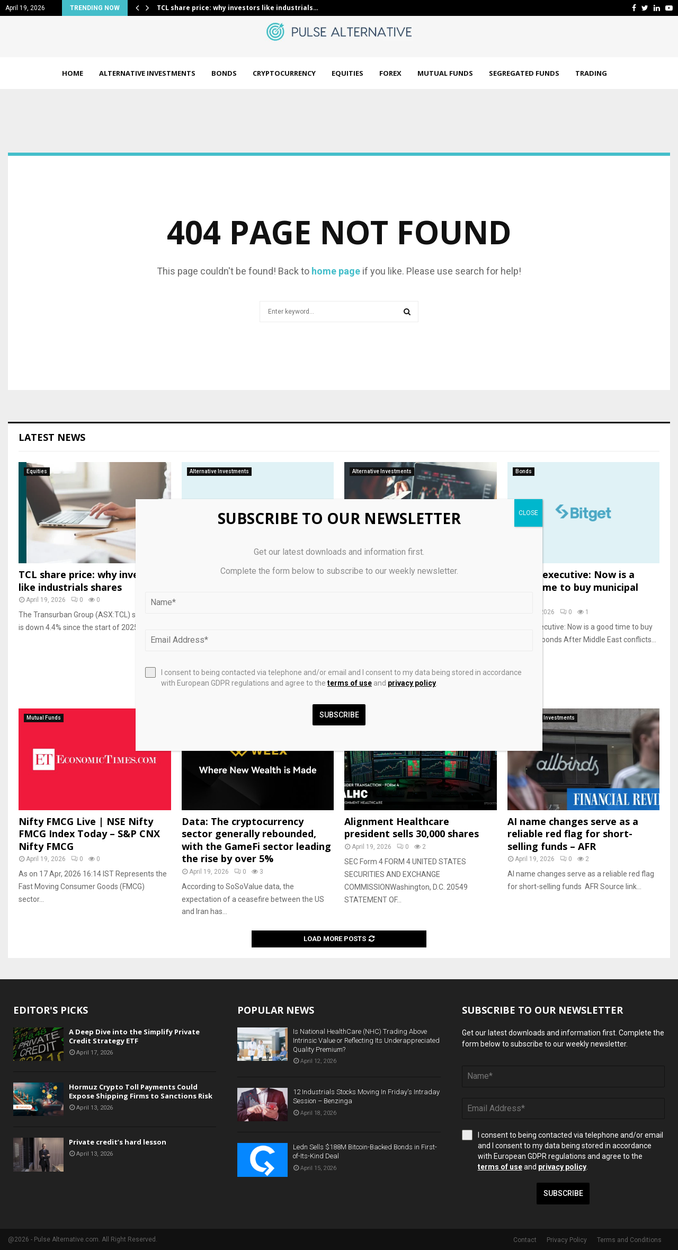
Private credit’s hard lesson (117, 1142)
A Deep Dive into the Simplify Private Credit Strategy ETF (134, 1036)
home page (335, 271)
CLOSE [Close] (528, 513)
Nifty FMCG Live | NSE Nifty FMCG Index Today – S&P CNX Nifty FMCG (89, 834)
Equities (347, 73)
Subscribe (563, 1193)
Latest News (52, 437)
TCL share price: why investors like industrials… (237, 7)
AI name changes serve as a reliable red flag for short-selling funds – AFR (572, 834)
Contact (525, 1240)
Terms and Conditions (629, 1240)
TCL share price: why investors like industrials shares (91, 580)
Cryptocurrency (284, 73)
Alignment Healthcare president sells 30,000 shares (411, 827)
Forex (390, 73)
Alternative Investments (147, 73)
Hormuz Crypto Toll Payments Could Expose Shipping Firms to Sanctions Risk (140, 1091)
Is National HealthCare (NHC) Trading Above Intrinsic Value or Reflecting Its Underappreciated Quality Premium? (366, 1040)
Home (72, 73)
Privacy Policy (567, 1240)
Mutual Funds (445, 73)
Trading (591, 73)
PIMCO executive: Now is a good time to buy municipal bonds (572, 587)
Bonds (224, 73)
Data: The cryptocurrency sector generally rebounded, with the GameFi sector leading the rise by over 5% (256, 840)
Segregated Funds (524, 73)
